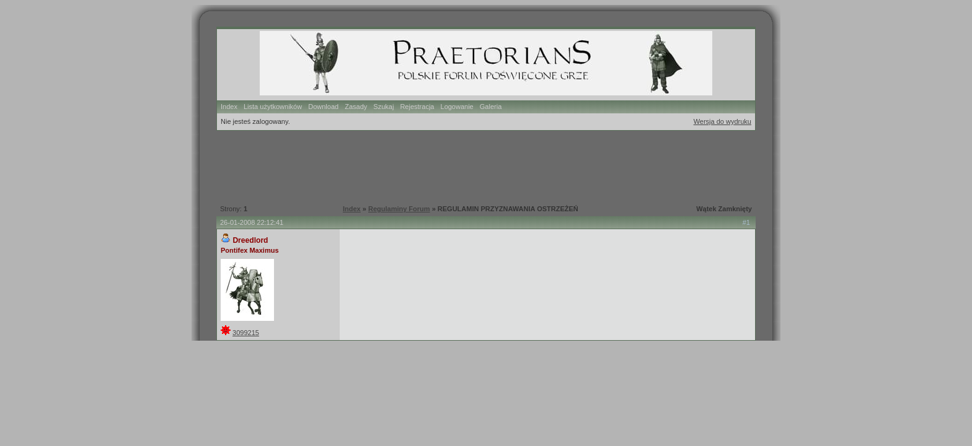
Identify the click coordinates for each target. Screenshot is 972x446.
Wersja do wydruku (722, 121)
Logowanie (457, 106)
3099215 (245, 332)
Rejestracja (417, 106)
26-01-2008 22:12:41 (251, 222)
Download (323, 106)
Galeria (490, 106)
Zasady (356, 106)
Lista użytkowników (273, 106)
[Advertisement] (479, 166)
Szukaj (383, 106)
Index (229, 106)
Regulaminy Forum (399, 208)
